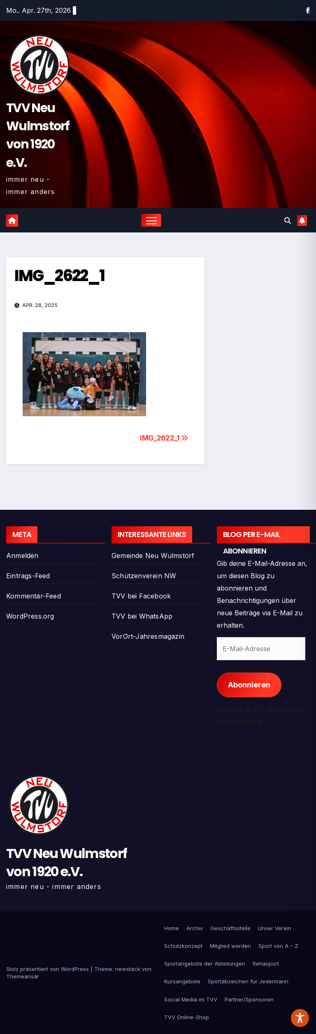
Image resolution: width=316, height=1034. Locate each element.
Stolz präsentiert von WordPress (48, 969)
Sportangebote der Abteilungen (204, 963)
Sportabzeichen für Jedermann (248, 981)
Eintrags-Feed (28, 576)
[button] (287, 220)
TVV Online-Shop (186, 1017)
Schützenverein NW (144, 576)
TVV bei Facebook (141, 596)
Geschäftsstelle (230, 928)
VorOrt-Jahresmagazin (148, 636)
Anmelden (22, 555)
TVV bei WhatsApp (142, 616)
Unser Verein (274, 928)
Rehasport (266, 963)
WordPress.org (30, 616)
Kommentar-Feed (33, 596)
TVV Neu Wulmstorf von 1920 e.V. (66, 862)
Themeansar (22, 976)
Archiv (194, 928)
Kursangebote (182, 981)
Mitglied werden (230, 946)
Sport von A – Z (278, 946)
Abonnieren (249, 684)
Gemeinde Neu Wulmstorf (153, 555)
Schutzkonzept (183, 946)
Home (171, 928)
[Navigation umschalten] (152, 220)
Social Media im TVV (190, 999)
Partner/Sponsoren (249, 999)
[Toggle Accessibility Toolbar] (300, 1018)
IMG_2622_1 (59, 275)
